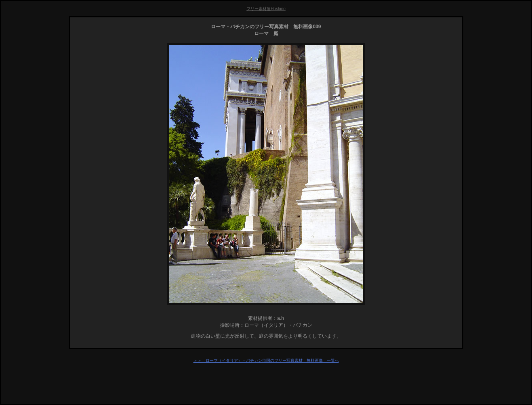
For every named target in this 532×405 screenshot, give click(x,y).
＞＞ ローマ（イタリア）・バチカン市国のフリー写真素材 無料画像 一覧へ (266, 360)
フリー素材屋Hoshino (266, 8)
